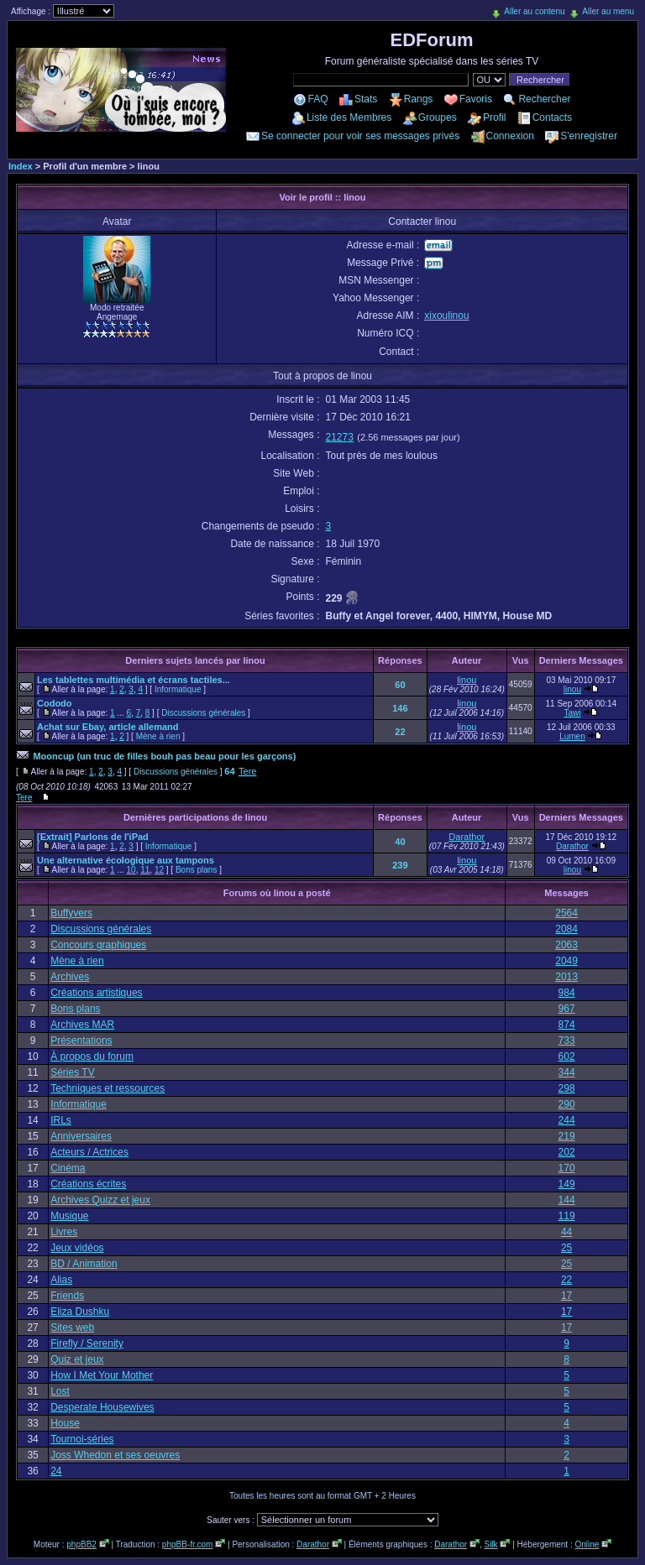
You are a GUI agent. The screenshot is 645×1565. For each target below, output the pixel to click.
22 (400, 732)
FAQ (318, 99)
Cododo (54, 703)
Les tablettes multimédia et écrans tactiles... (133, 680)
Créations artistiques (96, 993)
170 (566, 1168)
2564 (566, 913)
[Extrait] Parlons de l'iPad (93, 837)
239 (399, 865)
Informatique (178, 689)
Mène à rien (158, 736)
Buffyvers (71, 913)
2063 (566, 945)
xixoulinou (446, 315)
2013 (566, 977)
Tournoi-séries (81, 1439)
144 (566, 1200)
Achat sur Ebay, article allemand (108, 727)
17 (566, 1296)
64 (229, 771)
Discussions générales (203, 712)
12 (159, 869)
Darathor (466, 837)
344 (566, 1072)
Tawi (572, 712)
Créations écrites (88, 1184)
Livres (63, 1232)
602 (566, 1056)
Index (20, 166)
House (65, 1423)
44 (566, 1232)
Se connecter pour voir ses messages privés (360, 136)
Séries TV (72, 1072)
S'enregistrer (588, 136)
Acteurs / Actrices (89, 1152)
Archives (69, 977)
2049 (566, 961)
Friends (67, 1296)
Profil (494, 117)
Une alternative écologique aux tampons (125, 860)
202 (566, 1152)
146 (399, 708)
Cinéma (67, 1168)
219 (566, 1136)
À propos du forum (92, 1056)
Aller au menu (608, 11)
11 (144, 869)
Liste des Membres (349, 117)
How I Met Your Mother (101, 1375)
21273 (340, 437)
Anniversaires (81, 1136)
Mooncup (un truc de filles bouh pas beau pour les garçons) (164, 756)
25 (566, 1248)
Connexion (510, 136)
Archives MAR (82, 1024)
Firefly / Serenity (86, 1343)
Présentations (81, 1040)
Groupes (437, 117)
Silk (490, 1544)
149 (566, 1184)
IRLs (60, 1120)
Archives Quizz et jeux (100, 1200)
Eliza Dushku (79, 1311)
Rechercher (544, 99)
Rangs (418, 99)
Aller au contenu (534, 11)
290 (566, 1104)
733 (566, 1040)
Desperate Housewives (102, 1407)
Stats (365, 99)
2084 (566, 929)
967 (566, 1009)
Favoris (475, 99)
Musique (69, 1216)
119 (566, 1216)
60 (400, 685)
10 (131, 869)
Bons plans (196, 869)
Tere (247, 771)
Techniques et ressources (107, 1088)
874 (566, 1024)
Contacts (552, 117)
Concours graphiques (98, 945)
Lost (60, 1391)
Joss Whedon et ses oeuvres (115, 1455)
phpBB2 (81, 1544)
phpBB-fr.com (187, 1544)
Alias (61, 1280)
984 (566, 993)
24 (55, 1471)
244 (566, 1120)
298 (566, 1088)
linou (466, 680)
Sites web (72, 1327)
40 (400, 842)
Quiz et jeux (76, 1359)
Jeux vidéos (76, 1248)
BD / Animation (83, 1264)
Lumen (572, 736)
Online (586, 1544)
